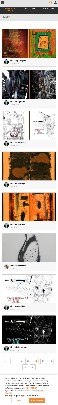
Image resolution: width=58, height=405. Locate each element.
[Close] (54, 379)
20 (28, 361)
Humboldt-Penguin (25, 265)
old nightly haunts (21, 102)
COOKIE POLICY (30, 389)
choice (19, 401)
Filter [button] (6, 17)
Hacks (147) (48, 8)
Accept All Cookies (37, 401)
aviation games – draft (23, 347)
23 (50, 361)
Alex (11, 60)
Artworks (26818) (10, 9)
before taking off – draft (24, 306)
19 (20, 361)
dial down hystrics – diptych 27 (26, 183)
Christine (13, 265)
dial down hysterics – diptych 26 (27, 224)
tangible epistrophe (22, 61)
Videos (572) (29, 8)
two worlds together (22, 143)
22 (43, 361)
